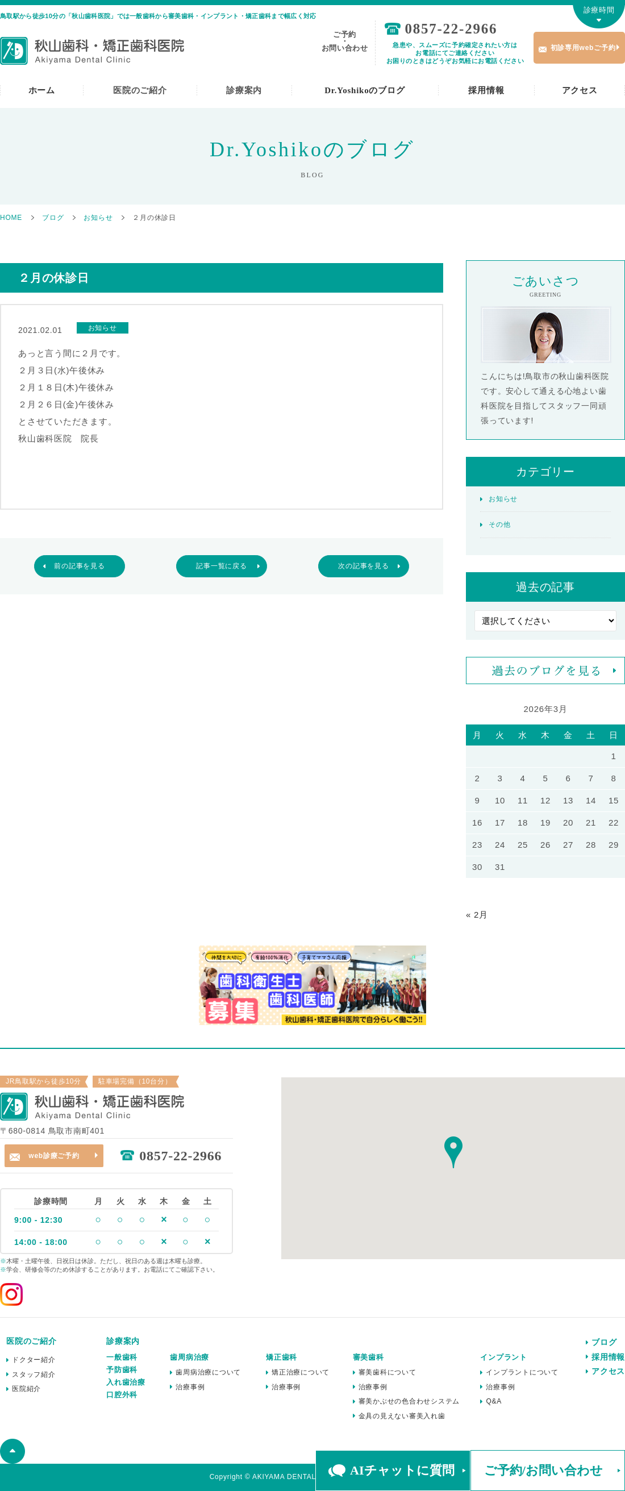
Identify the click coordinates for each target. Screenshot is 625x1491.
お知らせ (503, 499)
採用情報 (486, 90)
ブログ (603, 1342)
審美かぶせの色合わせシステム (409, 1401)
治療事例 (190, 1387)
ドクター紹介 (34, 1360)
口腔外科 (122, 1394)
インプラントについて (522, 1372)
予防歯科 (122, 1369)
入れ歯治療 (125, 1382)
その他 (499, 524)
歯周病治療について (208, 1372)
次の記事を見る (363, 566)
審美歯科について (387, 1372)
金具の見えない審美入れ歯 (402, 1416)
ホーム (41, 90)
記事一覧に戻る (221, 566)
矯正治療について (301, 1372)
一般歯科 (122, 1357)
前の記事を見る (79, 566)
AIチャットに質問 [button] (402, 1470)
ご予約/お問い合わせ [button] (543, 1470)
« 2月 (477, 914)
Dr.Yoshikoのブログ (364, 90)
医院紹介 (26, 1389)
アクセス (580, 90)
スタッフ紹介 (34, 1374)
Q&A (494, 1401)
